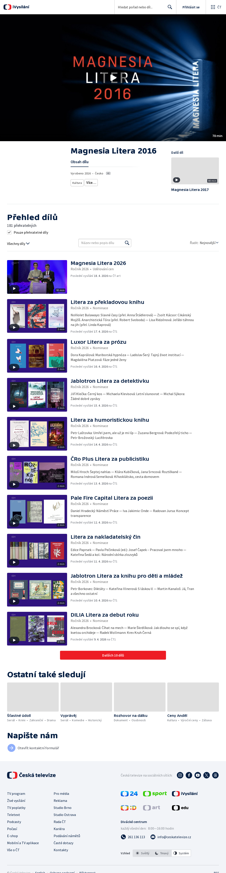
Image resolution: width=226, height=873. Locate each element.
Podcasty (14, 821)
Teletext (13, 814)
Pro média (61, 793)
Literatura (116, 181)
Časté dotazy (63, 843)
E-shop (12, 836)
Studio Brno (63, 807)
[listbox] (162, 853)
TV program (16, 793)
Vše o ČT (13, 850)
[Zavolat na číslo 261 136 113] (133, 837)
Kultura (77, 181)
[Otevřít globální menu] (216, 7)
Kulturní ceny (96, 181)
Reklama (60, 800)
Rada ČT (60, 821)
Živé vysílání (16, 800)
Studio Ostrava (65, 814)
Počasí (12, 829)
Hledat (168, 8)
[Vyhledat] (127, 243)
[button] (113, 77)
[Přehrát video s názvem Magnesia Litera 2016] (113, 78)
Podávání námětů (67, 836)
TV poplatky (16, 807)
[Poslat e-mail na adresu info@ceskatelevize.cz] (170, 837)
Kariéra (59, 829)
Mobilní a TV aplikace (23, 843)
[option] (142, 853)
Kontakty (61, 850)
